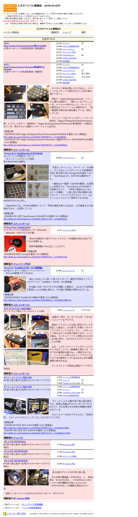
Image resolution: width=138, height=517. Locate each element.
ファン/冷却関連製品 (32, 508)
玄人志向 (9, 442)
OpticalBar (26, 308)
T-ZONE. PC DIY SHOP (72, 383)
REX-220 (27, 377)
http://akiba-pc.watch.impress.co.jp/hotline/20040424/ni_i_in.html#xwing (35, 257)
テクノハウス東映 (70, 456)
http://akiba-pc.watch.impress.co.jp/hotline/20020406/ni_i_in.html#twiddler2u (37, 300)
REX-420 (27, 387)
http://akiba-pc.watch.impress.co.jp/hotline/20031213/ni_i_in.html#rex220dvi (37, 433)
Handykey (9, 268)
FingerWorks (10, 153)
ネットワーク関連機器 (32, 504)
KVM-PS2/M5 (21, 451)
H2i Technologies (12, 308)
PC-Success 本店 (69, 445)
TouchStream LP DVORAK (30, 153)
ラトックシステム (14, 377)
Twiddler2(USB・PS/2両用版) (29, 268)
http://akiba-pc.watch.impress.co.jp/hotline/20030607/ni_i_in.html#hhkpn (35, 145)
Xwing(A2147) (24, 227)
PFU (7, 43)
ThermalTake (11, 227)
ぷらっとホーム (69, 49)
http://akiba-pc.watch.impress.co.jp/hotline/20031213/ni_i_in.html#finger (35, 219)
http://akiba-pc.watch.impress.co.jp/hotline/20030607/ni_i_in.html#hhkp (35, 137)
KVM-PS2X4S (21, 461)
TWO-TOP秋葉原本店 (71, 46)
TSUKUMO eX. (68, 55)
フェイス (66, 43)
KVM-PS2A (20, 442)
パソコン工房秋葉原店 (71, 377)
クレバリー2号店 (69, 52)
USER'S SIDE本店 (69, 58)
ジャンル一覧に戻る (16, 513)
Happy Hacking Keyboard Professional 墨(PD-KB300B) (25, 46)
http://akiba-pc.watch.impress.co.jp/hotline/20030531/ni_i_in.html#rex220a (36, 428)
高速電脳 (66, 61)
